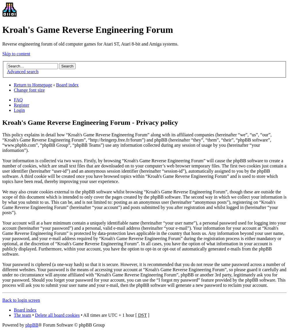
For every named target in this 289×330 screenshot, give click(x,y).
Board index (67, 84)
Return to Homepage (33, 84)
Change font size (29, 90)
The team (22, 315)
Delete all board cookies (57, 315)
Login (19, 110)
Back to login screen (21, 300)
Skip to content (16, 53)
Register (21, 105)
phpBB (31, 325)
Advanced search (23, 71)
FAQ (18, 99)
